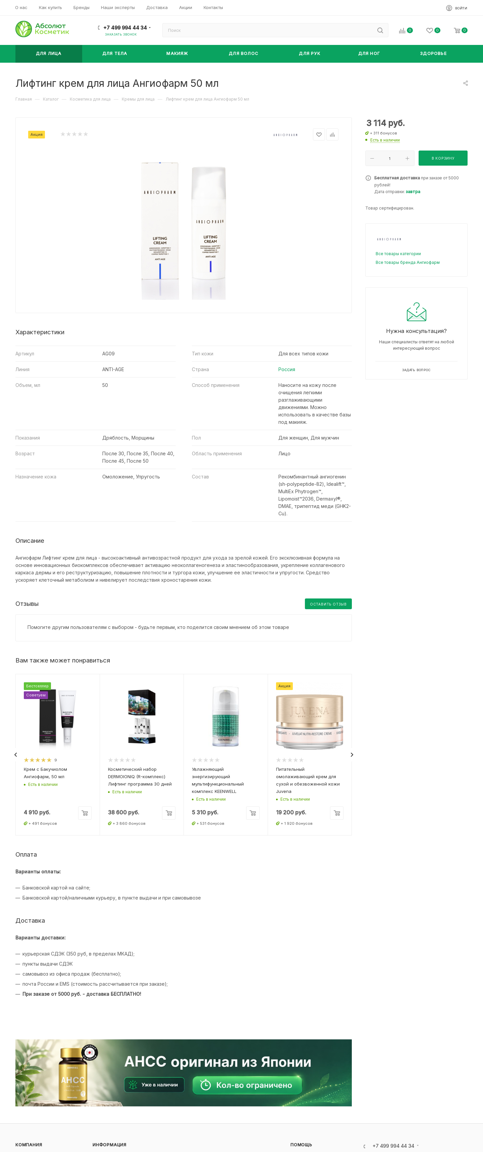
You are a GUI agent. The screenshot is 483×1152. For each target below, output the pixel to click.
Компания (28, 1144)
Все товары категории (398, 253)
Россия (286, 369)
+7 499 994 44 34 (125, 28)
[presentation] (15, 754)
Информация (109, 1144)
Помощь (301, 1144)
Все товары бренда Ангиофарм (408, 262)
